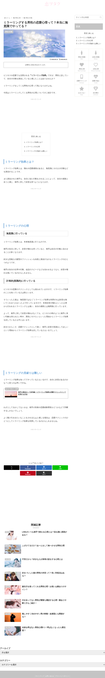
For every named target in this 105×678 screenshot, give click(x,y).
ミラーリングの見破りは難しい (36, 152)
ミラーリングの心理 (32, 147)
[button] (63, 468)
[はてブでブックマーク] (30, 468)
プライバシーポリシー (63, 671)
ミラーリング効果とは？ (34, 142)
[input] (89, 17)
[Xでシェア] (9, 468)
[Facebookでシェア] (19, 468)
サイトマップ (39, 671)
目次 (33, 136)
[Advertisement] (36, 115)
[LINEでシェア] (41, 468)
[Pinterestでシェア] (52, 468)
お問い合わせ (49, 671)
